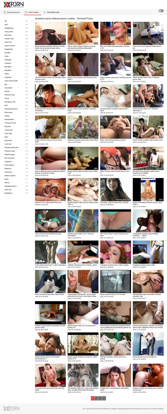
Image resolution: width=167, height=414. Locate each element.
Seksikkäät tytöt (52, 12)
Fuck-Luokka (32, 12)
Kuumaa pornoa (13, 12)
